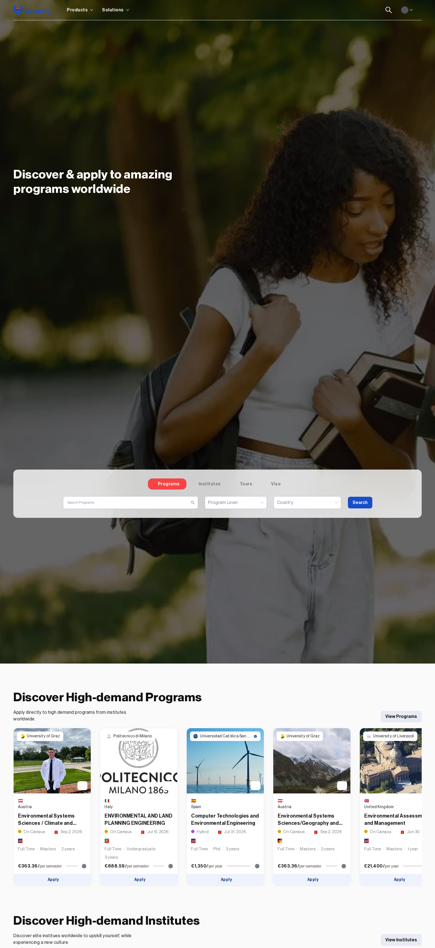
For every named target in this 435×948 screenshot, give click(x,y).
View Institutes (401, 940)
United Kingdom (379, 807)
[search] (128, 502)
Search (360, 502)
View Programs (401, 716)
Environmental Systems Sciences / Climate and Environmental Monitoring (49, 823)
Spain (196, 807)
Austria (25, 807)
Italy (109, 807)
